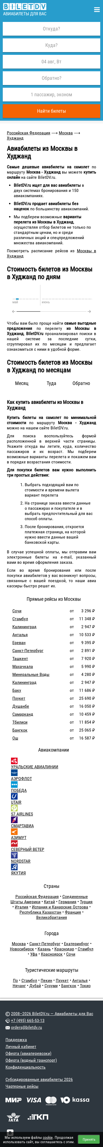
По (15, 980)
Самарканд (22, 714)
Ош (15, 738)
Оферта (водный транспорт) (31, 1060)
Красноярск (52, 954)
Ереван (19, 642)
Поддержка (16, 1039)
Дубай (35, 985)
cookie (48, 1137)
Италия (21, 907)
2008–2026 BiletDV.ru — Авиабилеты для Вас (52, 1013)
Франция (73, 912)
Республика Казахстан (40, 912)
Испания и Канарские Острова (60, 907)
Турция (86, 901)
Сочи (16, 610)
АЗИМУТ (18, 837)
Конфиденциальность (25, 1067)
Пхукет (18, 698)
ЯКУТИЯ (18, 873)
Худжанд (15, 138)
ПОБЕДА (19, 790)
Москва (66, 132)
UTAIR (16, 802)
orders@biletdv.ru (26, 1027)
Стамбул (20, 618)
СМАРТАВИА (22, 825)
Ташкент (20, 658)
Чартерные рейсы (21, 1086)
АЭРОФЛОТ (21, 778)
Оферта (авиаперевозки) (28, 1053)
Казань (44, 948)
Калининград (24, 626)
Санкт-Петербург (27, 650)
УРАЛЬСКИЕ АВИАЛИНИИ (34, 766)
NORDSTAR (20, 861)
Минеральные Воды (30, 674)
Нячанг (19, 985)
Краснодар (64, 948)
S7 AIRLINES (22, 814)
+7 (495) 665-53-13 (27, 1020)
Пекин (46, 980)
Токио (85, 985)
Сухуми (51, 985)
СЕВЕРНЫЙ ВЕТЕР (27, 849)
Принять (89, 1139)
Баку (16, 690)
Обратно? (52, 78)
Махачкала (22, 666)
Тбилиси (19, 722)
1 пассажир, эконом (51, 94)
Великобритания (51, 917)
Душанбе (20, 706)
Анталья (20, 634)
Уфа (33, 954)
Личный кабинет (20, 1046)
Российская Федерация (28, 132)
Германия (67, 901)
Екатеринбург (76, 943)
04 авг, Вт (51, 61)
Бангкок (19, 730)
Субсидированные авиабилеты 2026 (39, 1079)
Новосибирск (22, 948)
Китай (49, 901)
